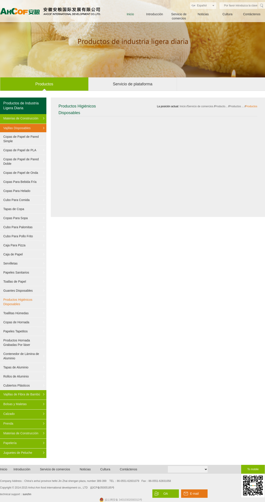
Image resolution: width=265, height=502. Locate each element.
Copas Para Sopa (15, 218)
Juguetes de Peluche (17, 452)
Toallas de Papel (14, 281)
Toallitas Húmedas (15, 313)
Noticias (203, 14)
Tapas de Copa (13, 209)
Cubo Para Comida (16, 200)
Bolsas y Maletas (15, 404)
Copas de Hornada (16, 322)
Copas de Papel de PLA (19, 150)
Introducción (154, 14)
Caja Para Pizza (14, 245)
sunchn (27, 494)
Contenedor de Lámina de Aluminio (21, 356)
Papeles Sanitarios (16, 272)
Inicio (130, 14)
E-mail (194, 493)
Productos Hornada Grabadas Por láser (16, 343)
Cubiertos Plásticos (16, 385)
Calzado (9, 414)
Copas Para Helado (16, 191)
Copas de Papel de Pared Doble (21, 161)
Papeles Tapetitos (15, 331)
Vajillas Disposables (16, 128)
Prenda (8, 423)
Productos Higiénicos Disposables (17, 302)
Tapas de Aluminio (15, 367)
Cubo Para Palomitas (17, 227)
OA (165, 493)
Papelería (10, 443)
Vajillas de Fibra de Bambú (21, 394)
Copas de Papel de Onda (20, 172)
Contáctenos (252, 14)
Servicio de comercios (200, 106)
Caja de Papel (13, 254)
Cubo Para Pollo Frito (18, 236)
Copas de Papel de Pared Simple (21, 139)
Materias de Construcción (20, 118)
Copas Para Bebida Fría (19, 182)
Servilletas (10, 263)
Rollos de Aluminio (16, 376)
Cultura (227, 14)
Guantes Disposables (18, 290)
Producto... (221, 106)
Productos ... (236, 106)
